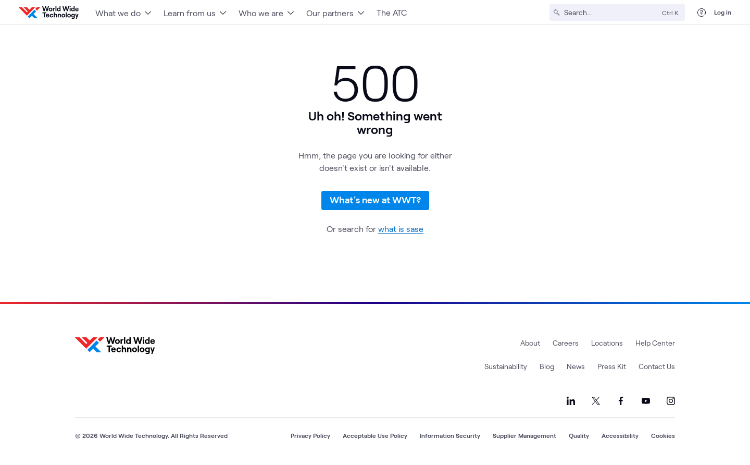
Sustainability (505, 366)
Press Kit (611, 366)
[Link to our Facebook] (621, 401)
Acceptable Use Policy (375, 435)
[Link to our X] (596, 401)
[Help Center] (701, 12)
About (530, 342)
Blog (547, 366)
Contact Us (657, 366)
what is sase (400, 229)
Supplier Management (524, 435)
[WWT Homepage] (49, 12)
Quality (579, 435)
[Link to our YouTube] (646, 401)
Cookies (663, 435)
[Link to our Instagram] (671, 401)
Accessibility (620, 435)
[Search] (611, 12)
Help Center (655, 342)
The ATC (392, 12)
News (576, 366)
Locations (607, 342)
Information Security (450, 435)
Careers (566, 342)
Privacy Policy (310, 435)
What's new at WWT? (375, 199)
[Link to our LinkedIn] (571, 401)
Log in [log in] (722, 12)
